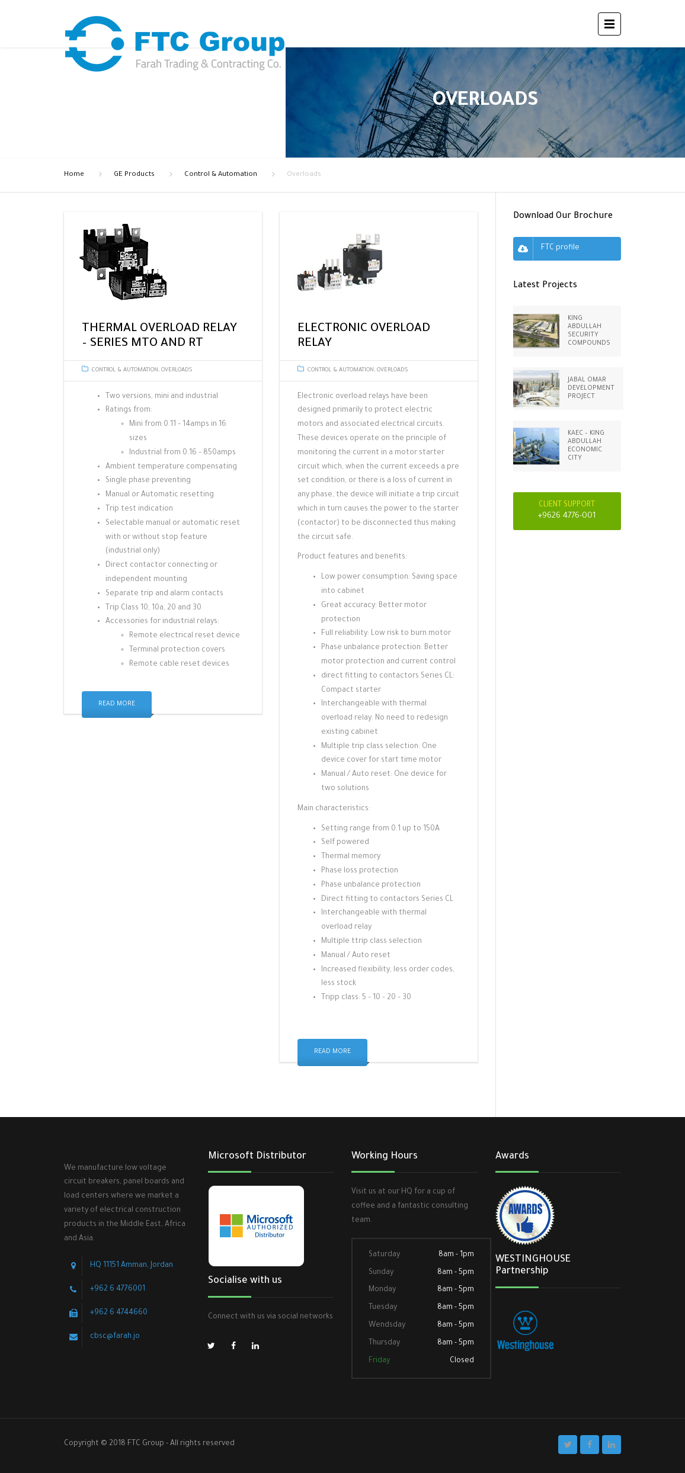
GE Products (134, 175)
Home (74, 175)
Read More (116, 704)
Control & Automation (220, 175)
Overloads (177, 370)
